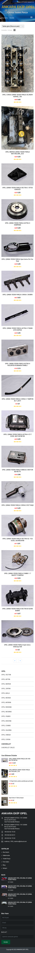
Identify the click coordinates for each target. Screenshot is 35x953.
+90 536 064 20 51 (9, 835)
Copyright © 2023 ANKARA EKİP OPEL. (17, 949)
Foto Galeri (6, 862)
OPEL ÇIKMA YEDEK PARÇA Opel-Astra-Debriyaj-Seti (17, 646)
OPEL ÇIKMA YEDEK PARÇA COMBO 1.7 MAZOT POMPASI (17, 574)
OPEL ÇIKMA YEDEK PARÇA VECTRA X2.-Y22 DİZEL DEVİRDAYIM (17, 539)
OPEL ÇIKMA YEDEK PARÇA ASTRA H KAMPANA (17, 224)
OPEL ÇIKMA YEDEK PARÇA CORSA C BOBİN (17, 295)
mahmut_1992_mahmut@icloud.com (15, 841)
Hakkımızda (6, 855)
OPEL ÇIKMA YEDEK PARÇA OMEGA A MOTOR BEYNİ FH (17, 470)
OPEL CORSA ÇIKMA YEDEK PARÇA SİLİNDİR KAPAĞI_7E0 (17, 95)
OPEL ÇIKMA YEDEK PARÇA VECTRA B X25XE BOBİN (17, 609)
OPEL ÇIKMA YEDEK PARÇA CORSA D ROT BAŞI (17, 505)
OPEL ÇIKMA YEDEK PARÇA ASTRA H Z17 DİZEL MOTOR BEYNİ (17, 435)
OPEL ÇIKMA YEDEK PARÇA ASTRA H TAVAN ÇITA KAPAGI (17, 329)
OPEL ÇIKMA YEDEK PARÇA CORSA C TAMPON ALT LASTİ (17, 400)
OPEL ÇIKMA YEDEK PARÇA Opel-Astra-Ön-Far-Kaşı (17, 260)
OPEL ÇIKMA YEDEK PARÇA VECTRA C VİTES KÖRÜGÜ (17, 188)
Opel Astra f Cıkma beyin (16, 797)
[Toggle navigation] (31, 17)
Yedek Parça (6, 858)
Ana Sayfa (6, 852)
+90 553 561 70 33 (9, 832)
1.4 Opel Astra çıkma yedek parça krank (21, 781)
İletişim (5, 868)
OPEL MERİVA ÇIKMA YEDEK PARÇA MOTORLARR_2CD (17, 153)
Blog (4, 865)
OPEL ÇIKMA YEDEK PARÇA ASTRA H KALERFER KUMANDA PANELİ (17, 364)
